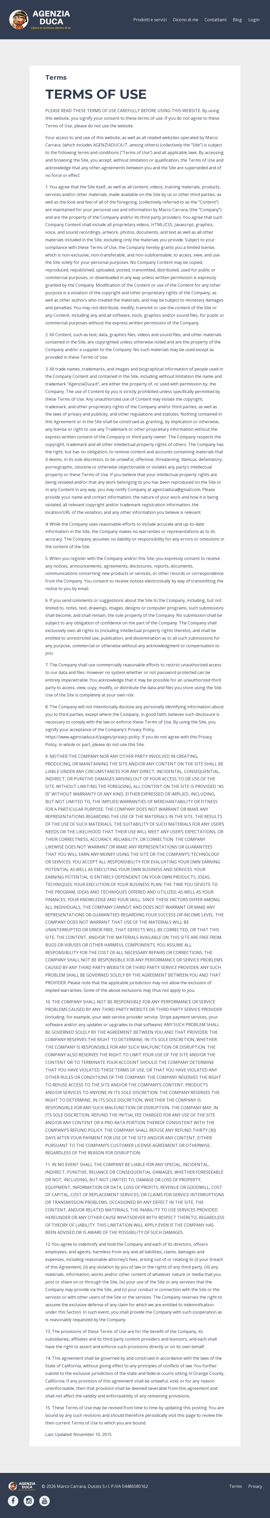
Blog (237, 20)
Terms (235, 1486)
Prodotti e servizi (150, 20)
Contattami (216, 20)
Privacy (255, 1486)
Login (254, 20)
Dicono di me (185, 20)
